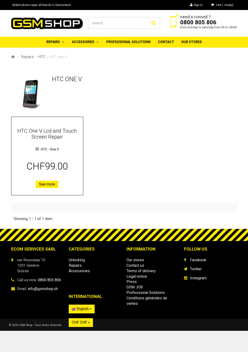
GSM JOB (134, 287)
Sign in (196, 5)
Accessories (83, 42)
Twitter (196, 269)
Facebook (198, 260)
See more (47, 184)
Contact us (135, 265)
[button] (37, 149)
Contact (166, 42)
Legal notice (136, 276)
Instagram (198, 278)
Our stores (191, 42)
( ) (222, 5)
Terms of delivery (141, 271)
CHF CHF (196, 324)
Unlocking (77, 260)
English (197, 311)
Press (131, 281)
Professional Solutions (128, 42)
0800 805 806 (198, 22)
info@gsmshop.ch (43, 289)
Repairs (53, 42)
